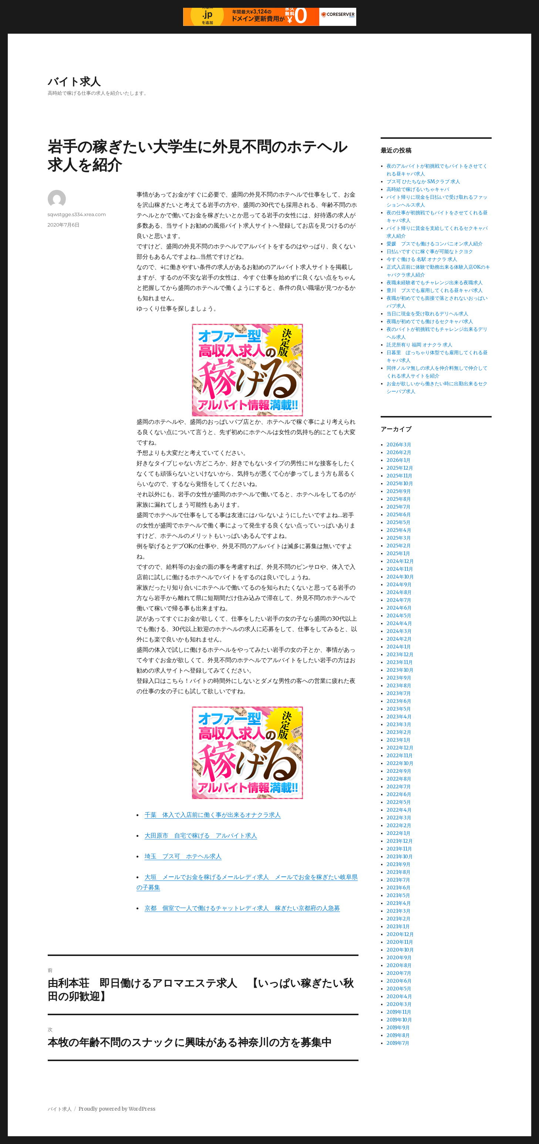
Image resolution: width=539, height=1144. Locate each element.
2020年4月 (399, 996)
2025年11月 (399, 476)
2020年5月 (399, 989)
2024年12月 (400, 561)
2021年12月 (400, 841)
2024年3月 (399, 631)
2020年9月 (399, 958)
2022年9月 (399, 771)
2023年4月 (399, 717)
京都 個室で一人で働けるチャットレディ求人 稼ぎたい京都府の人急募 (242, 908)
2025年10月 (400, 483)
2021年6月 (399, 888)
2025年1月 (398, 553)
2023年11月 (400, 662)
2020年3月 (399, 1004)
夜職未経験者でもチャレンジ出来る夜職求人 (435, 282)
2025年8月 (399, 499)
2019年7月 (398, 1043)
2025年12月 (400, 468)
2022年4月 (399, 810)
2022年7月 (399, 787)
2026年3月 (399, 445)
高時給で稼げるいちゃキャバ (418, 189)
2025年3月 (399, 538)
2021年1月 (398, 926)
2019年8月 (398, 1035)
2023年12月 (400, 654)
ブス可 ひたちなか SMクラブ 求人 (423, 181)
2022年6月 (399, 794)
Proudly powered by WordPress (116, 1109)
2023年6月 (399, 701)
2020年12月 (400, 934)
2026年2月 (399, 452)
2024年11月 (400, 569)
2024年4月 (399, 623)
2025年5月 (399, 522)
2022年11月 (400, 755)
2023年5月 (399, 709)
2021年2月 (399, 919)
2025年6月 (399, 514)
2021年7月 (398, 880)
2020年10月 (400, 950)
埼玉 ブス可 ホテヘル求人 (183, 856)
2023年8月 (399, 685)
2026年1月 (399, 460)
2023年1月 (399, 740)
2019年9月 (398, 1027)
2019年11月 (399, 1012)
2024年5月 (399, 616)
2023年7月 (399, 693)
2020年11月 (400, 942)
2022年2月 (399, 825)
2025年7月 (399, 507)
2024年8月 (399, 592)
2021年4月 (399, 903)
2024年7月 (399, 600)
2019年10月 (399, 1020)
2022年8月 (399, 779)
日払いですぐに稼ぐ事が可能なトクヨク (430, 251)
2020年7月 (399, 973)
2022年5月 (399, 802)
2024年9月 (399, 584)
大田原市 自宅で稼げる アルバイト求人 (201, 835)
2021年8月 (399, 872)
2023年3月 (399, 724)
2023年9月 (399, 678)
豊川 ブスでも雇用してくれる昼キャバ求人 (435, 290)
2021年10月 (400, 856)
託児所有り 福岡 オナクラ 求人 (419, 345)
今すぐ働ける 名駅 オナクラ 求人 (422, 259)
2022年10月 (400, 763)
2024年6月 (399, 608)
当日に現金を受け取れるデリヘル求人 (427, 314)
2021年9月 (399, 864)
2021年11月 (399, 849)
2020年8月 (399, 965)
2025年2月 (399, 546)
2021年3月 (399, 911)
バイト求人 (74, 81)
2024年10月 (400, 577)
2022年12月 (400, 748)
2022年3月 (399, 818)
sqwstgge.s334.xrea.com (77, 214)
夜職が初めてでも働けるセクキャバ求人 (430, 321)
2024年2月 (399, 639)
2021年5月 (398, 895)
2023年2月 (399, 732)
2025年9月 (399, 491)
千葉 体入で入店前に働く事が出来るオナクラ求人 (213, 814)
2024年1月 (399, 647)
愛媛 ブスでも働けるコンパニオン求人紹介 (435, 244)
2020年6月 (399, 981)
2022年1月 (399, 833)
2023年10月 (400, 670)
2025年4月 (399, 530)
